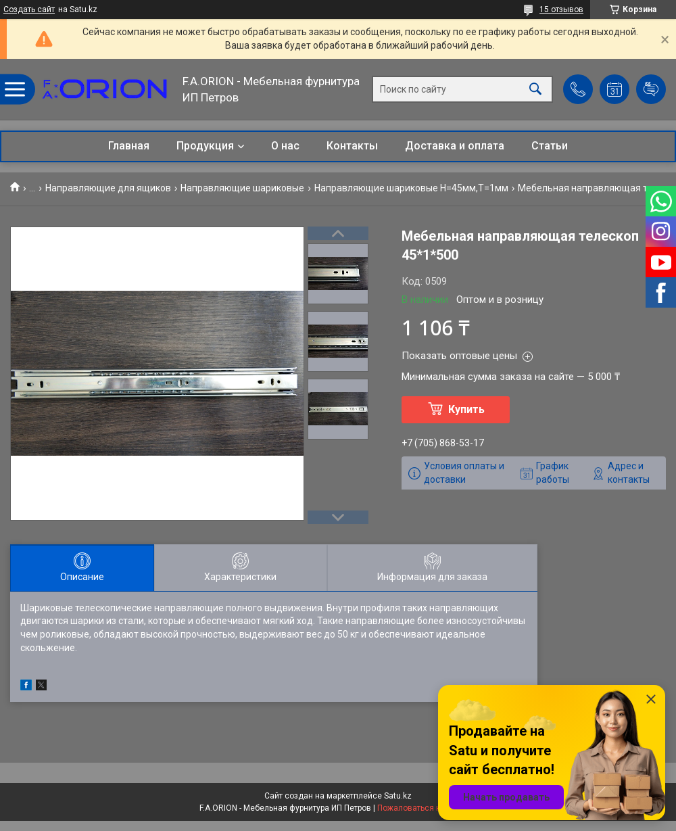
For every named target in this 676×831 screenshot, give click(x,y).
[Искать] (535, 89)
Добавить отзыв (651, 89)
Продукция (205, 145)
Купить (466, 409)
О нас (285, 145)
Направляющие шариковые (242, 188)
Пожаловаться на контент (427, 808)
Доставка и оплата (454, 145)
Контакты (352, 145)
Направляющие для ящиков (108, 188)
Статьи (549, 145)
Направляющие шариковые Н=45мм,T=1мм (411, 188)
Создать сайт (29, 9)
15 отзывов (561, 9)
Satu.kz (398, 796)
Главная (128, 145)
